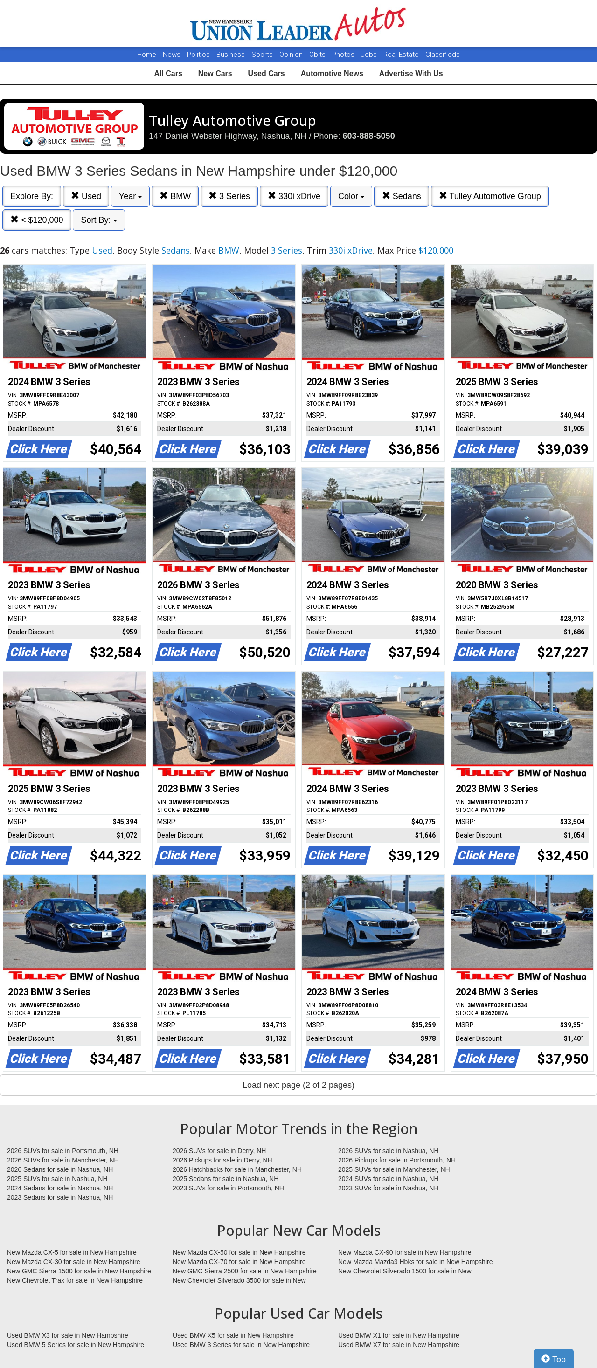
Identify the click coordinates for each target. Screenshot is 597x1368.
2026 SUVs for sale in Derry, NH (219, 1151)
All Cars (168, 73)
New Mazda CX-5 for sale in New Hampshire (72, 1252)
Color (351, 196)
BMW (175, 196)
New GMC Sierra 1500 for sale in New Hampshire (79, 1271)
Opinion (292, 54)
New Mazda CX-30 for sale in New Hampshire (73, 1261)
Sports (263, 54)
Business (231, 54)
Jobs (370, 54)
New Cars (215, 73)
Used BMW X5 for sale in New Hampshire (233, 1335)
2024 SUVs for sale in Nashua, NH (388, 1178)
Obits (318, 54)
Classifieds (442, 54)
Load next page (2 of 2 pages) (298, 1085)
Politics (198, 54)
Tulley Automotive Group (490, 196)
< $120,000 (36, 220)
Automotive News (332, 73)
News (171, 54)
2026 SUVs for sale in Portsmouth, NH (62, 1151)
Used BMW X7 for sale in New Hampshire (398, 1344)
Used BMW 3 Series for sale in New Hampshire (241, 1344)
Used (86, 196)
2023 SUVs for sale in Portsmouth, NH (228, 1188)
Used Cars (266, 73)
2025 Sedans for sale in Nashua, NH (225, 1178)
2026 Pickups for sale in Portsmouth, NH (397, 1160)
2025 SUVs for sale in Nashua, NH (57, 1178)
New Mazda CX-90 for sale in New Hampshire (405, 1252)
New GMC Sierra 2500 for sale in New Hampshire (245, 1271)
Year (130, 196)
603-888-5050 (369, 136)
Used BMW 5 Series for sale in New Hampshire (75, 1344)
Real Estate (402, 54)
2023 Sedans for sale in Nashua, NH (60, 1197)
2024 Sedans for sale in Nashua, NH (60, 1188)
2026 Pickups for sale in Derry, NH (222, 1160)
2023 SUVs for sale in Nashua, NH (388, 1188)
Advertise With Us (411, 73)
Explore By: (31, 196)
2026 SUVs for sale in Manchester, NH (63, 1160)
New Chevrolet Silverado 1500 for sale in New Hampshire (405, 1271)
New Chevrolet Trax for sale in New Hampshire (75, 1280)
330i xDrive (294, 196)
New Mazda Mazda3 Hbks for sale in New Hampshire (415, 1261)
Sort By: (99, 220)
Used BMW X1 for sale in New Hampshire (398, 1335)
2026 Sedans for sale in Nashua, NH (60, 1169)
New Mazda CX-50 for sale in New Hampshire (239, 1252)
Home (146, 54)
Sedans (401, 196)
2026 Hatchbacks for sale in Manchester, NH (237, 1169)
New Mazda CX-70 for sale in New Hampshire (239, 1261)
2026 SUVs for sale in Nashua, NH (388, 1151)
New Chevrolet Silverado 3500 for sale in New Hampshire (239, 1281)
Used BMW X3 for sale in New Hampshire (67, 1335)
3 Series (229, 196)
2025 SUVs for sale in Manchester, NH (394, 1169)
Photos (344, 54)
